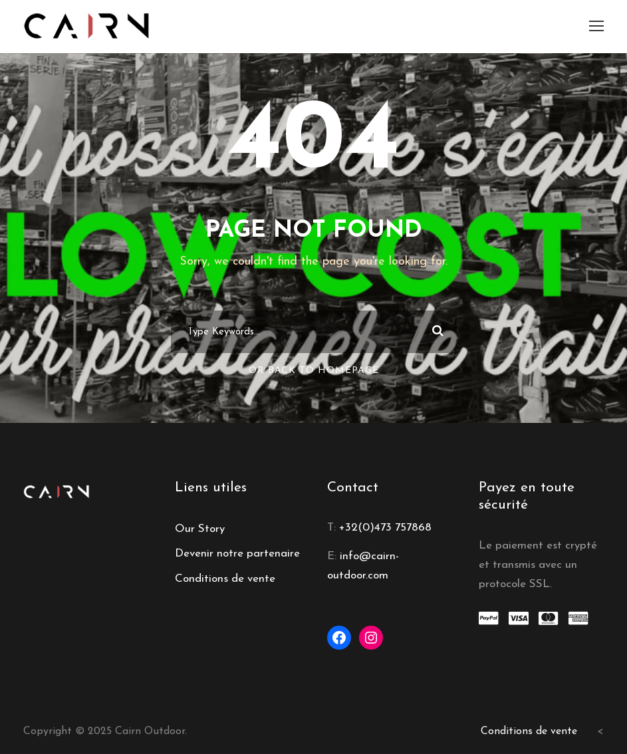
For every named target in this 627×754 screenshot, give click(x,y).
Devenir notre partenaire (237, 553)
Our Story (200, 529)
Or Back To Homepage (314, 371)
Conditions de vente (225, 578)
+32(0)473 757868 (385, 527)
